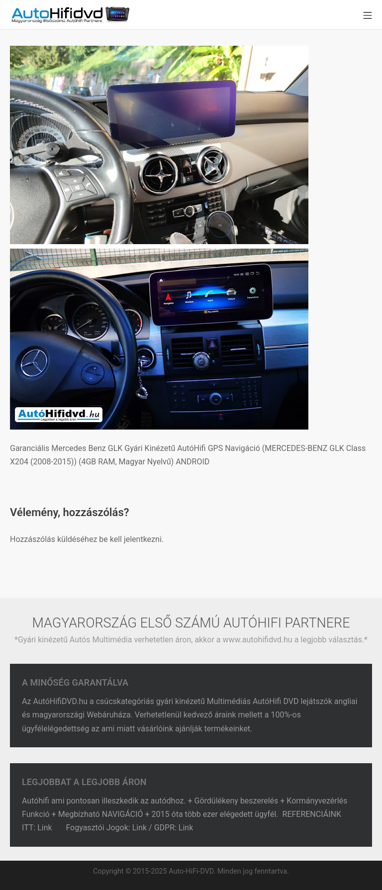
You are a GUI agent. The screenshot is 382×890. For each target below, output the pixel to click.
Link (45, 827)
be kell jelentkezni (130, 539)
